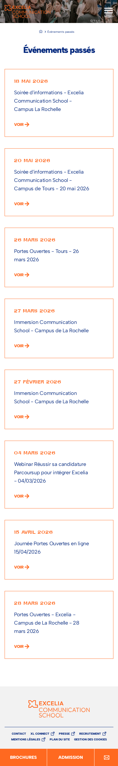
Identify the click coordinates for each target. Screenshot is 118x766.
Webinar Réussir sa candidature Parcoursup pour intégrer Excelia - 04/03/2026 (51, 472)
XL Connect (39, 734)
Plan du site (60, 739)
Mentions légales (25, 739)
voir (18, 124)
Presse (64, 734)
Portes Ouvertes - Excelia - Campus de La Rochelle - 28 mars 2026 (46, 622)
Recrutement (90, 734)
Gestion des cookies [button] (90, 739)
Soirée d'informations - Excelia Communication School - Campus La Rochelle (49, 100)
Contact (19, 734)
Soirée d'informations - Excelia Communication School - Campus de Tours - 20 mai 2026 (51, 180)
